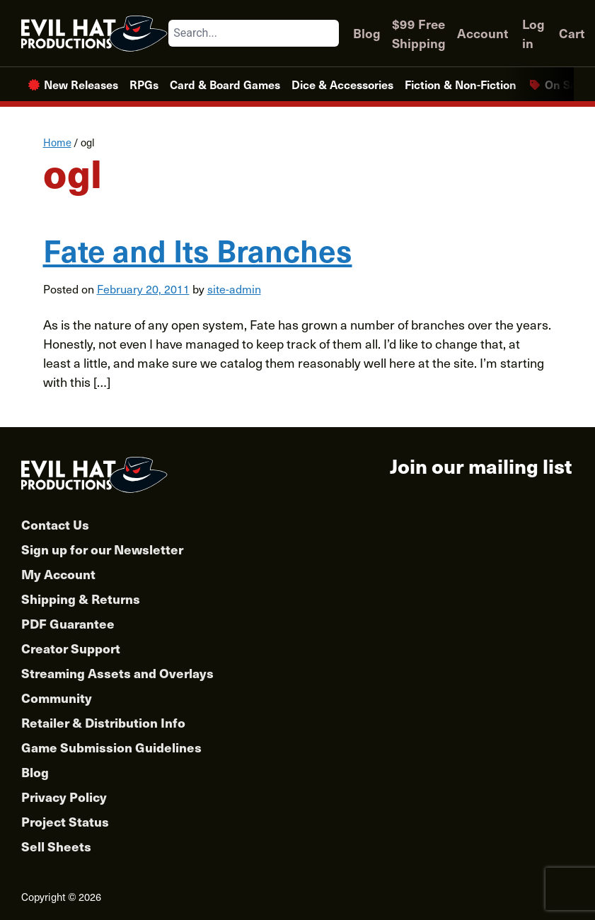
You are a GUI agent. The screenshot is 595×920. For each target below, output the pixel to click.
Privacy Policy (64, 796)
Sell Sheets (56, 846)
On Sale (565, 84)
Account (482, 33)
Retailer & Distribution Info (103, 722)
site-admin (234, 288)
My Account (58, 574)
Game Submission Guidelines (111, 747)
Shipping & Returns (80, 598)
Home (57, 142)
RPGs (143, 84)
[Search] (327, 33)
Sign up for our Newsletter (102, 549)
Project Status (65, 821)
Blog (367, 33)
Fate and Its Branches (197, 249)
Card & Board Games (225, 84)
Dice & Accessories (342, 84)
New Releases (81, 84)
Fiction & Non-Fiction (460, 84)
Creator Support (70, 648)
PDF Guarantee (68, 623)
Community (56, 697)
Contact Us (55, 524)
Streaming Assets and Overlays (117, 673)
